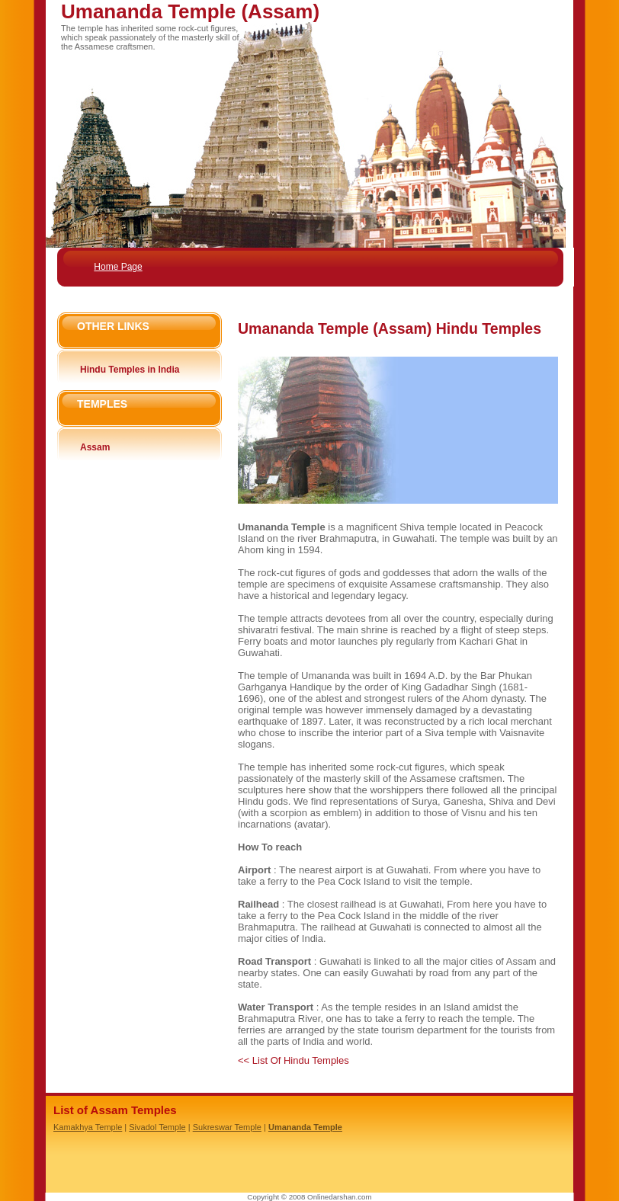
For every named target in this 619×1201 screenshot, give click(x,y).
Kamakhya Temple (87, 1127)
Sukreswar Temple (227, 1127)
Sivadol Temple (157, 1127)
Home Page (118, 266)
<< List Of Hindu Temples (293, 1060)
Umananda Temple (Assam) (190, 11)
